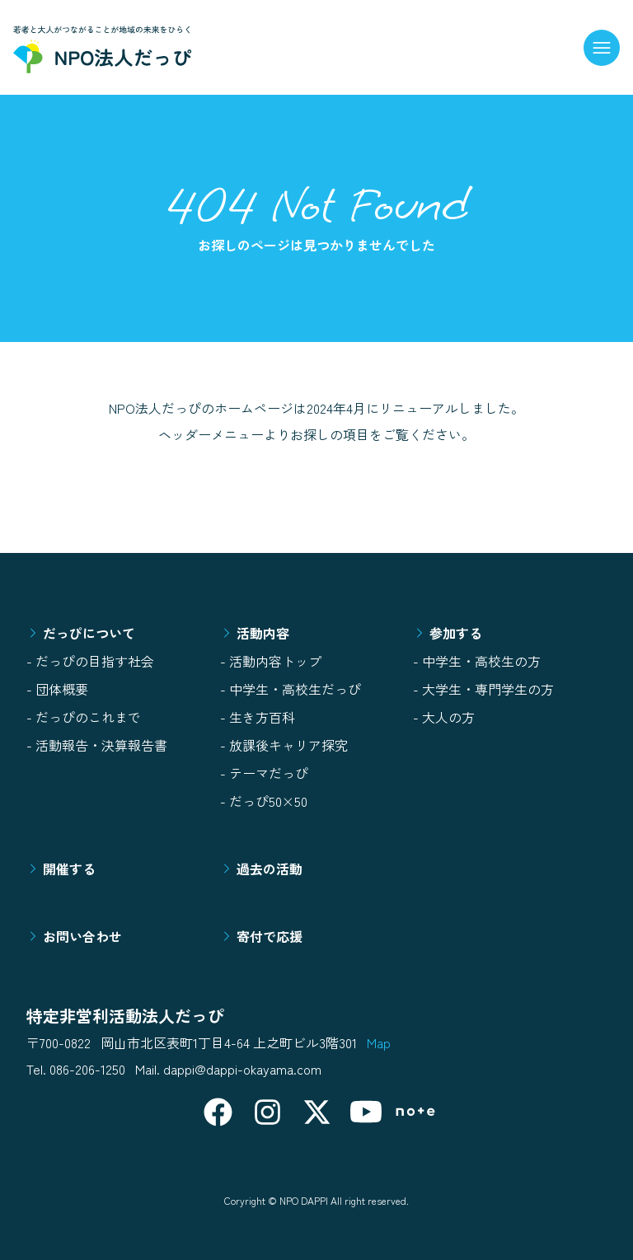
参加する (447, 633)
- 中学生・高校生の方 (477, 661)
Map (379, 1042)
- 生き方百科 (257, 717)
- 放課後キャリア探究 (284, 745)
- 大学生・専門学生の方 (483, 689)
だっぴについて (80, 633)
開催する (61, 868)
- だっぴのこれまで (83, 717)
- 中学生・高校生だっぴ (290, 689)
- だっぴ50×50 (263, 801)
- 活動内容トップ (270, 661)
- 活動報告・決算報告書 (96, 745)
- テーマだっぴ (264, 773)
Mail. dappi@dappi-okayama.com (228, 1069)
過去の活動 (261, 868)
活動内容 (254, 633)
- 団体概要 (57, 689)
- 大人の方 (444, 717)
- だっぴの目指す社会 (90, 661)
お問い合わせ (74, 936)
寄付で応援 (261, 936)
